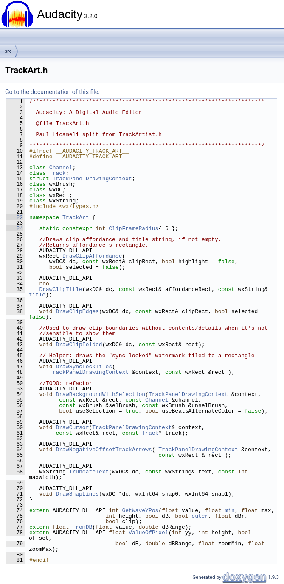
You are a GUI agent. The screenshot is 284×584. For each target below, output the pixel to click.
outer (199, 516)
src (8, 51)
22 (14, 217)
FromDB (82, 527)
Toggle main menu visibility (11, 33)
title (37, 295)
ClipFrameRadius (133, 228)
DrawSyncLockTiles (84, 366)
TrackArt (75, 217)
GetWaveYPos (140, 510)
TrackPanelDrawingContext (92, 178)
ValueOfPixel (149, 532)
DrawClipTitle (60, 289)
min (229, 510)
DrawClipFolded (79, 344)
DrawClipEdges (77, 311)
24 (14, 228)
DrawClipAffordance (92, 256)
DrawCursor (72, 427)
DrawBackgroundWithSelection (100, 394)
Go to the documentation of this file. (52, 91)
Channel (61, 167)
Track (57, 173)
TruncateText (89, 472)
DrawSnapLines (77, 494)
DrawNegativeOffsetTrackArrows (104, 449)
